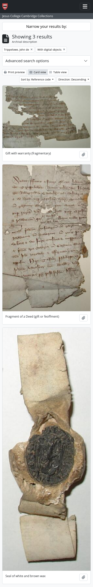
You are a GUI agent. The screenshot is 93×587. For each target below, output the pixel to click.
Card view (38, 72)
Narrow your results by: (46, 26)
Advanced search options (27, 60)
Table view (58, 72)
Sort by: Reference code (36, 79)
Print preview (14, 72)
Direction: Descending (72, 79)
